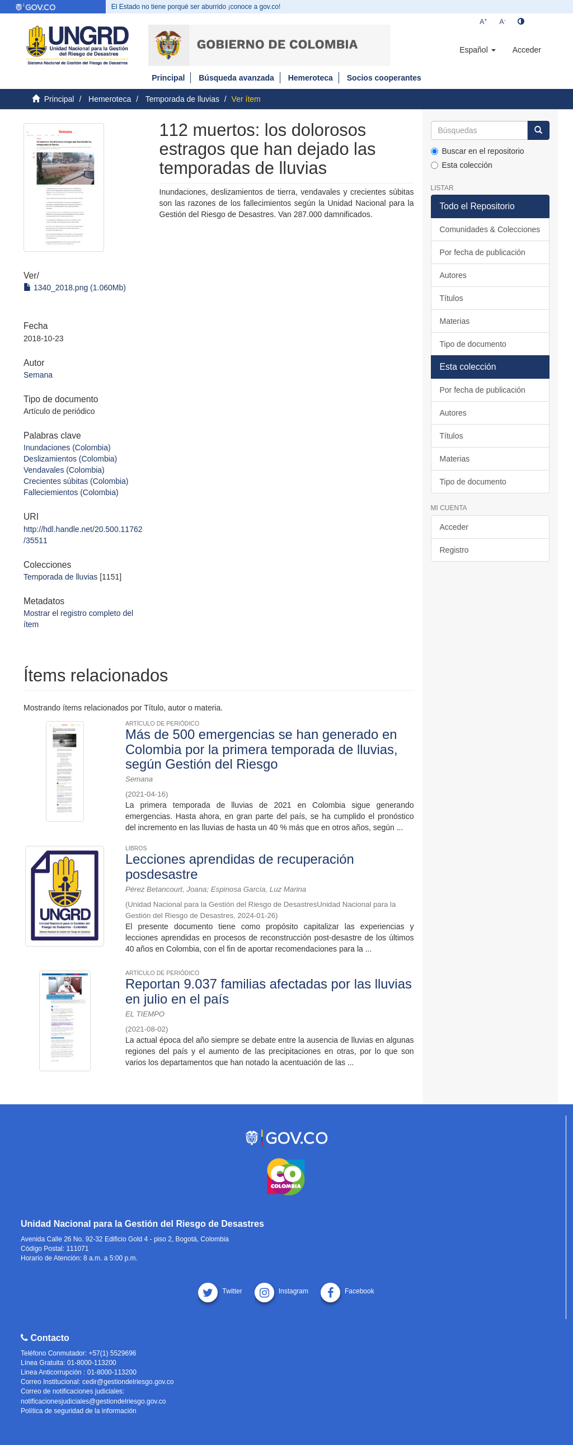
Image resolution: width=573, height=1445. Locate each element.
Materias (455, 321)
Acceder (454, 527)
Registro (454, 549)
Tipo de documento (473, 344)
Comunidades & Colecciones (490, 229)
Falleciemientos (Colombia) (71, 492)
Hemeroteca (310, 77)
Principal (168, 77)
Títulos (451, 298)
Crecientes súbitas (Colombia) (76, 481)
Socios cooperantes (384, 77)
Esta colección (461, 165)
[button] (477, 50)
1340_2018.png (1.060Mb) (75, 287)
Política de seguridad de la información (79, 1411)
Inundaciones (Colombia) (67, 447)
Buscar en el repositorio (477, 151)
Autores (453, 275)
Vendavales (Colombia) (64, 469)
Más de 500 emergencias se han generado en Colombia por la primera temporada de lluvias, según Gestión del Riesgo (261, 749)
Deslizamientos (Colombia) (70, 458)
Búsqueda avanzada (236, 77)
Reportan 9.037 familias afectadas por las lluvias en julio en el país (268, 991)
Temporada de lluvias (182, 99)
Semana (38, 374)
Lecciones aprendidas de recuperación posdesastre (239, 866)
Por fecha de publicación (482, 252)
